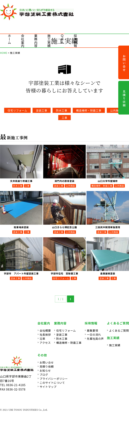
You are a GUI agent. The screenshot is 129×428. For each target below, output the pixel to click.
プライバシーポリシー (54, 379)
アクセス (45, 343)
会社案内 (22, 40)
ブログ (44, 375)
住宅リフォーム (17, 110)
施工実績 (49, 40)
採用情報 (75, 40)
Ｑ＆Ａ (62, 39)
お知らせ (45, 370)
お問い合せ (47, 362)
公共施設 (115, 110)
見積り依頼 (47, 366)
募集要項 (92, 330)
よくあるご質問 (119, 330)
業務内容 (36, 40)
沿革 (42, 339)
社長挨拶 (45, 334)
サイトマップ (48, 387)
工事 (64, 118)
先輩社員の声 (95, 339)
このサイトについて (52, 383)
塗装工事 (41, 110)
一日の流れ (94, 334)
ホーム (9, 39)
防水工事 (61, 110)
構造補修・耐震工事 (88, 110)
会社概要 (45, 330)
